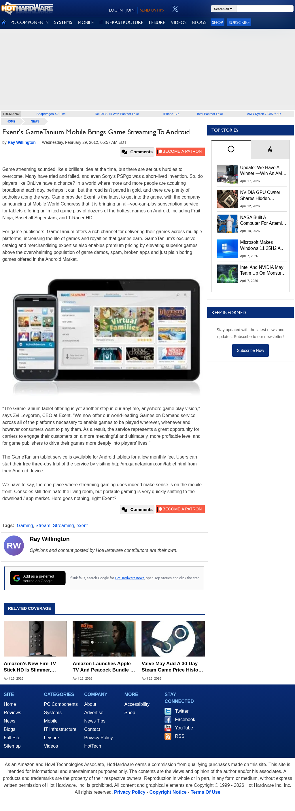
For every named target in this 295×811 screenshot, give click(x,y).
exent (82, 525)
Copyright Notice (168, 792)
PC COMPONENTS (29, 22)
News (35, 121)
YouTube (184, 727)
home (11, 121)
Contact (92, 729)
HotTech (92, 746)
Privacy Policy (98, 737)
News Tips (94, 720)
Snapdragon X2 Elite (51, 114)
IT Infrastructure (60, 729)
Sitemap (12, 746)
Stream (42, 525)
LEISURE (157, 22)
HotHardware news (129, 578)
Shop (217, 22)
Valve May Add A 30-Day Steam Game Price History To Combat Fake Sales (172, 667)
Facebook (185, 719)
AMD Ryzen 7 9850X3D (264, 114)
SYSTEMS (63, 22)
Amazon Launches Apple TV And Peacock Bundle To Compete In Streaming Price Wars (104, 667)
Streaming (63, 525)
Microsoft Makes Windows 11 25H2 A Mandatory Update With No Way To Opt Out (260, 245)
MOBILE (86, 22)
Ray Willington (50, 539)
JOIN (130, 10)
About (90, 704)
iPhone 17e (171, 114)
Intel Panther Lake (210, 114)
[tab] (231, 149)
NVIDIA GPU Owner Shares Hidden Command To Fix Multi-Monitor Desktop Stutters (263, 195)
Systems (53, 712)
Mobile (51, 720)
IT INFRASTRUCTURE (121, 22)
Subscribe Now (250, 350)
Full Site (12, 737)
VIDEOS (178, 22)
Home (10, 704)
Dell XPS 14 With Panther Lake (117, 114)
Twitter (181, 711)
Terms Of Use (205, 792)
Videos (51, 746)
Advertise (93, 712)
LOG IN (116, 10)
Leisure (51, 737)
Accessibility (137, 704)
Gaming (25, 525)
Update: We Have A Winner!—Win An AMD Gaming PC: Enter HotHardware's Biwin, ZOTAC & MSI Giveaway (262, 171)
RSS (179, 736)
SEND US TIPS (152, 10)
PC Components (61, 704)
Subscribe (239, 22)
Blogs (9, 729)
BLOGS (199, 22)
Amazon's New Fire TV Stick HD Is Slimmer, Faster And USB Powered (33, 667)
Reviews (12, 712)
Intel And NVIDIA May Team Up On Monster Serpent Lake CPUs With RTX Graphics (261, 270)
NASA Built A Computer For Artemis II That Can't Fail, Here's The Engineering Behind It (262, 221)
